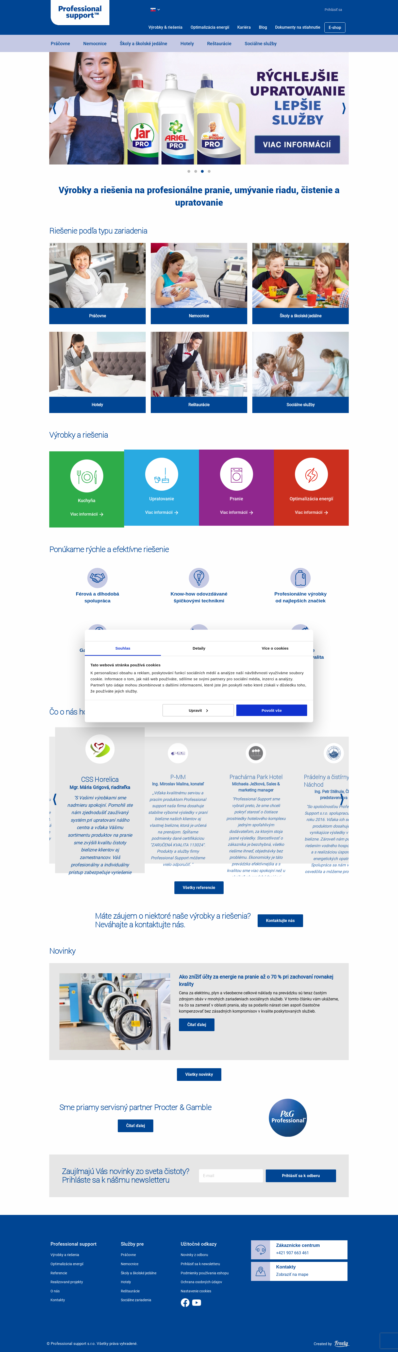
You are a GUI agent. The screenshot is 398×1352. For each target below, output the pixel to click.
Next (343, 109)
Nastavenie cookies (196, 1288)
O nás (55, 1288)
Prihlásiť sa (333, 10)
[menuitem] (331, 9)
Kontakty (58, 1297)
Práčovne (60, 43)
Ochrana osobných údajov (201, 1279)
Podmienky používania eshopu (205, 1270)
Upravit (198, 710)
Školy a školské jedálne (143, 43)
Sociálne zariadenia (136, 1297)
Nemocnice (95, 43)
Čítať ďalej (196, 1021)
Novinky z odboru (194, 1252)
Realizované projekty (67, 1279)
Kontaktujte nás (280, 917)
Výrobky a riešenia (65, 1252)
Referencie (59, 1270)
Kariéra (244, 27)
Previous (54, 109)
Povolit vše (272, 710)
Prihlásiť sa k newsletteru (200, 1261)
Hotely (187, 43)
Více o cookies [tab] (275, 648)
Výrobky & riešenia (165, 27)
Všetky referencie (199, 884)
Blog (263, 27)
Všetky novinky (199, 1071)
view (97, 283)
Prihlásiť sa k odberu (302, 1172)
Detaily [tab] (199, 648)
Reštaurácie (219, 43)
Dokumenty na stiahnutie (297, 27)
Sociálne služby (261, 43)
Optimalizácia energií (210, 27)
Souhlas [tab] (122, 648)
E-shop (335, 27)
